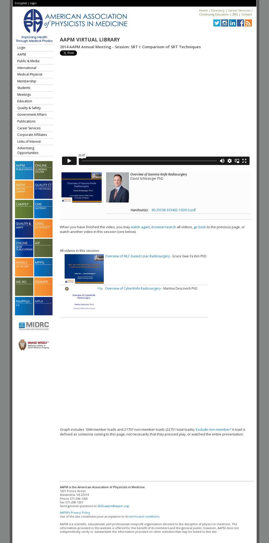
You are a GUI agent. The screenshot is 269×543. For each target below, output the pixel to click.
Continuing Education (214, 14)
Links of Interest (29, 141)
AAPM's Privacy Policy (75, 512)
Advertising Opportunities (27, 150)
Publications (26, 121)
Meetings (24, 94)
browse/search (164, 227)
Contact (246, 14)
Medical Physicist (29, 74)
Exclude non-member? (213, 429)
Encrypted (21, 3)
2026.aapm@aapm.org (113, 506)
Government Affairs (31, 114)
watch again (140, 227)
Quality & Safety (29, 108)
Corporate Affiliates (32, 134)
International (26, 68)
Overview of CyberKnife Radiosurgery (133, 288)
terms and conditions (144, 516)
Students (23, 88)
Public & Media (28, 61)
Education (24, 101)
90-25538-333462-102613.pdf (174, 210)
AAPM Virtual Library (90, 39)
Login (33, 3)
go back (200, 227)
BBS (235, 14)
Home (203, 10)
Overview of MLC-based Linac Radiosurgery (137, 256)
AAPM (21, 54)
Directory (218, 10)
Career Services (239, 10)
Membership (26, 81)
